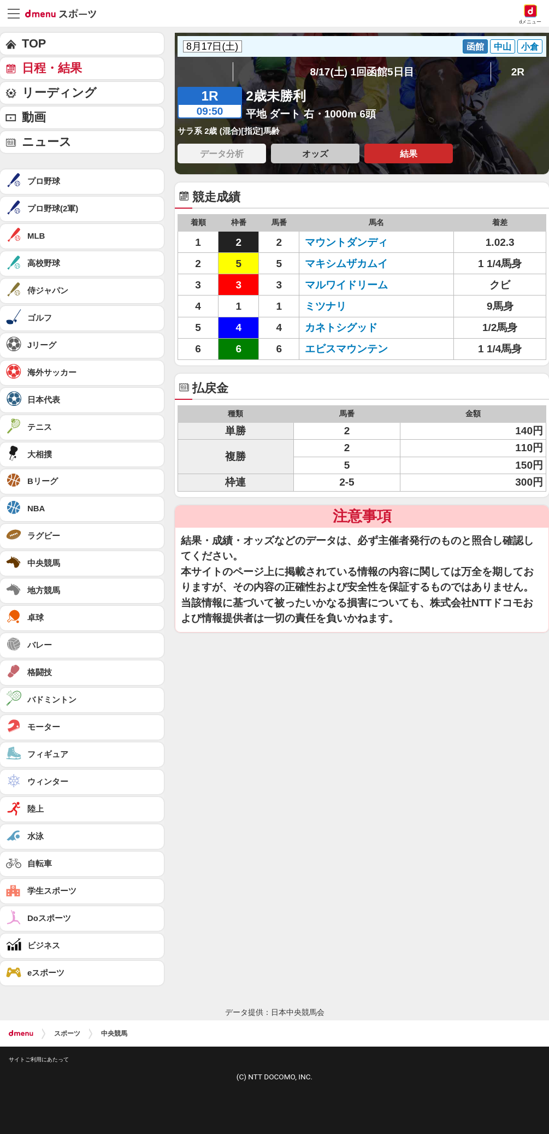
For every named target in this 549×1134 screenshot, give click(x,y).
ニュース (47, 142)
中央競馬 (114, 1033)
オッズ (315, 153)
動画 (34, 117)
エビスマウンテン (346, 349)
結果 (408, 153)
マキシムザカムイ (346, 263)
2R (517, 72)
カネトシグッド (341, 327)
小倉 (530, 46)
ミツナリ (325, 306)
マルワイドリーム (346, 285)
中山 (502, 46)
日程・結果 (52, 68)
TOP (34, 43)
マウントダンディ (346, 242)
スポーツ (67, 1033)
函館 (475, 46)
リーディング (59, 92)
